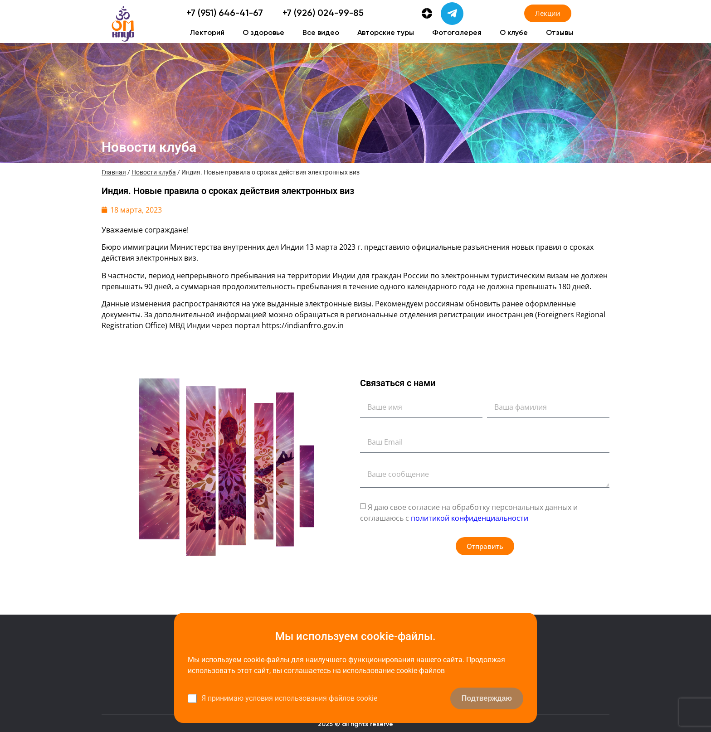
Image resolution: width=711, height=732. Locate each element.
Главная (114, 172)
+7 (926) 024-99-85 (323, 13)
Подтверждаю (487, 698)
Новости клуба (153, 172)
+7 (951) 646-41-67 (224, 13)
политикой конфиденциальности (469, 518)
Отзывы (559, 33)
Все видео (320, 33)
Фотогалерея (457, 33)
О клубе (514, 33)
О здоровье (263, 33)
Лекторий (207, 33)
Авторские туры (385, 33)
